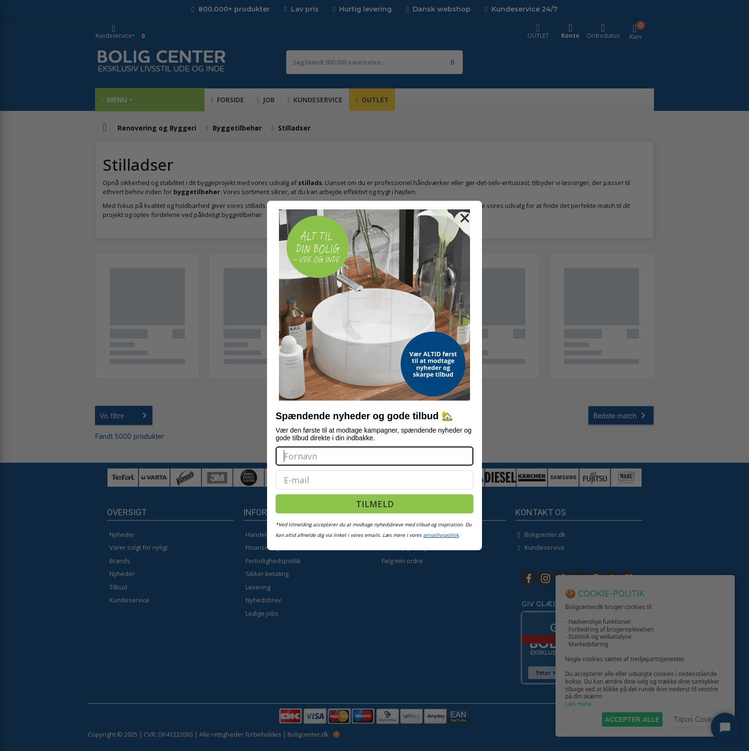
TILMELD (375, 504)
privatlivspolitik (441, 535)
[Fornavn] (374, 456)
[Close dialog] (464, 218)
